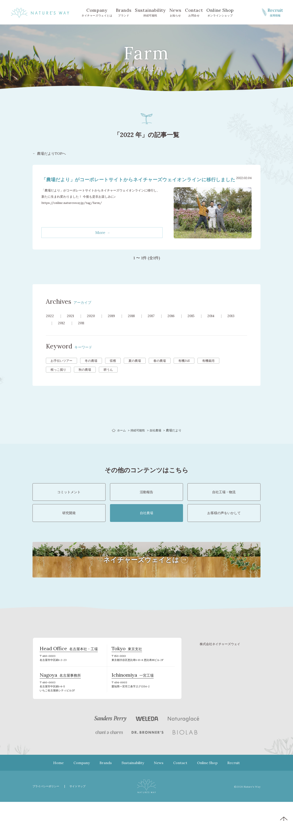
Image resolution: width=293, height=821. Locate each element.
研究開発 (69, 526)
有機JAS (184, 368)
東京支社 (127, 666)
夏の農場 (134, 368)
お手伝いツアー (61, 368)
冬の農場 (91, 368)
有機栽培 (208, 368)
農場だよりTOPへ (51, 153)
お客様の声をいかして (224, 526)
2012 (62, 330)
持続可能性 (150, 12)
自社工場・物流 (224, 500)
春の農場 (159, 368)
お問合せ (194, 12)
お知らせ (175, 12)
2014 (216, 322)
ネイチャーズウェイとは (96, 12)
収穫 (113, 368)
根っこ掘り (58, 376)
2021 (71, 322)
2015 (195, 322)
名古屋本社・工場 (69, 666)
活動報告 (146, 500)
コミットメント (69, 500)
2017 (154, 322)
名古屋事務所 (60, 694)
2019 (113, 322)
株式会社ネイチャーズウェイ (220, 660)
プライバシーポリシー (47, 805)
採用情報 (275, 12)
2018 (134, 322)
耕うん (108, 376)
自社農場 (156, 437)
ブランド (124, 12)
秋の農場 (85, 376)
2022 (50, 322)
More (100, 239)
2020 (92, 322)
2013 (237, 322)
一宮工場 (133, 694)
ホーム (120, 437)
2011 (82, 330)
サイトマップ (80, 805)
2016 (175, 322)
